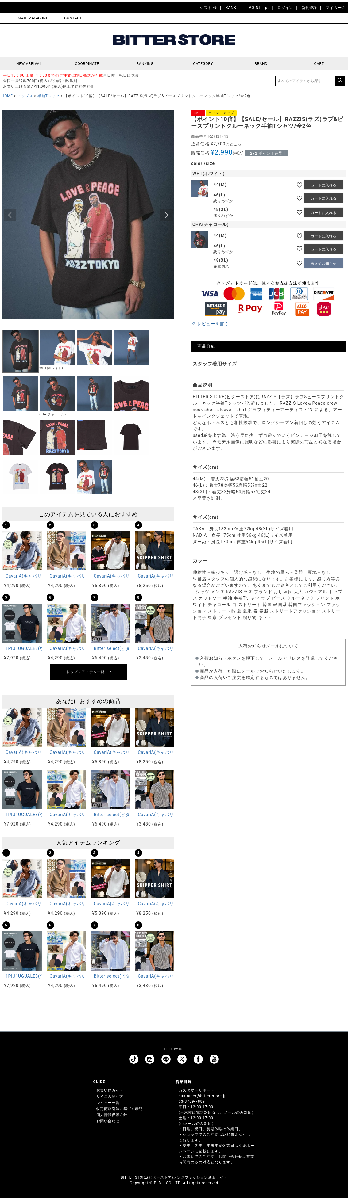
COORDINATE (87, 64)
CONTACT (73, 18)
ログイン (285, 8)
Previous (10, 215)
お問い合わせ (108, 1121)
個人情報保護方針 (111, 1115)
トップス (25, 96)
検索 (340, 81)
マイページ (335, 8)
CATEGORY (203, 64)
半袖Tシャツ (48, 96)
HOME (7, 96)
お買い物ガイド (109, 1090)
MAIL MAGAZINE (33, 18)
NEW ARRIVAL (29, 64)
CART (319, 64)
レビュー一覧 (108, 1103)
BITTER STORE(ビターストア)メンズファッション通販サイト (174, 1177)
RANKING (145, 64)
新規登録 (309, 8)
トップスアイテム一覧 (85, 672)
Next (166, 215)
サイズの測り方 (109, 1096)
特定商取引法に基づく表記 (119, 1109)
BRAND (260, 64)
